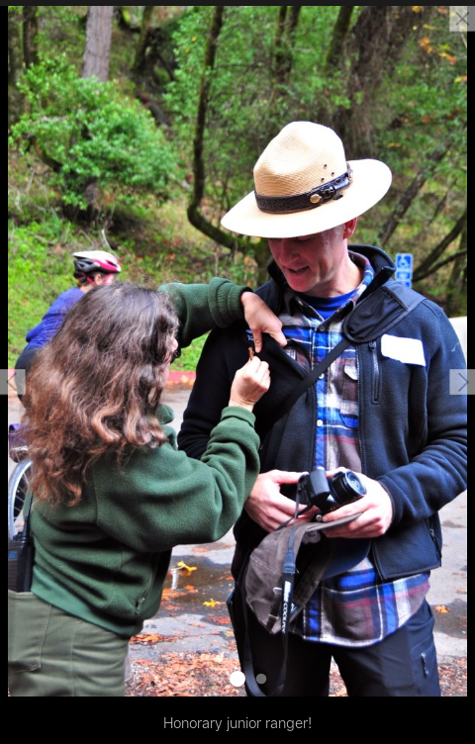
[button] (13, 382)
